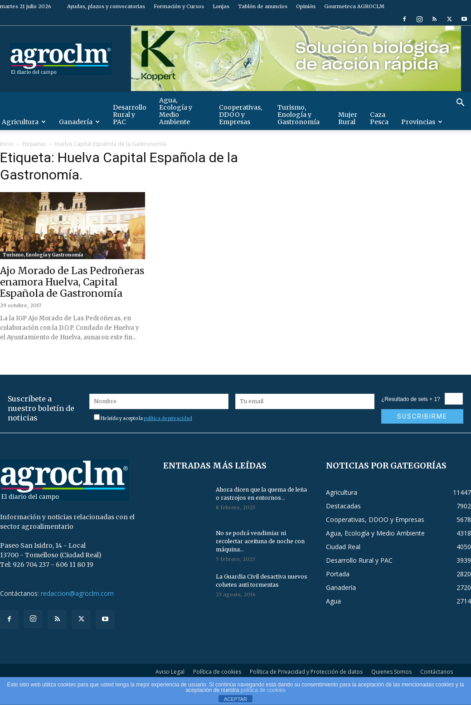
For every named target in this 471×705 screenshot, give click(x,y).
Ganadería (79, 122)
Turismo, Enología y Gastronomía (298, 114)
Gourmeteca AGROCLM (354, 6)
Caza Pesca (379, 118)
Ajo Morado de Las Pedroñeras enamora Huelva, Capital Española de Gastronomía (72, 282)
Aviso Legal (170, 672)
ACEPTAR (235, 699)
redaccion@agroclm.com (77, 593)
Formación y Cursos (179, 6)
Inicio (7, 144)
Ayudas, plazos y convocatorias (106, 6)
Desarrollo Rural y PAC (129, 114)
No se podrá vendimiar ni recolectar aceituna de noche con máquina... (260, 541)
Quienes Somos (391, 672)
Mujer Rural (347, 118)
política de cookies (263, 690)
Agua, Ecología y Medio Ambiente (175, 111)
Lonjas (221, 6)
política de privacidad (168, 418)
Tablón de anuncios (262, 6)
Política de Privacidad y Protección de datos (306, 672)
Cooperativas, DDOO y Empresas (240, 114)
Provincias (421, 122)
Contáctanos (436, 672)
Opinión (306, 6)
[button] (460, 103)
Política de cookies (217, 672)
